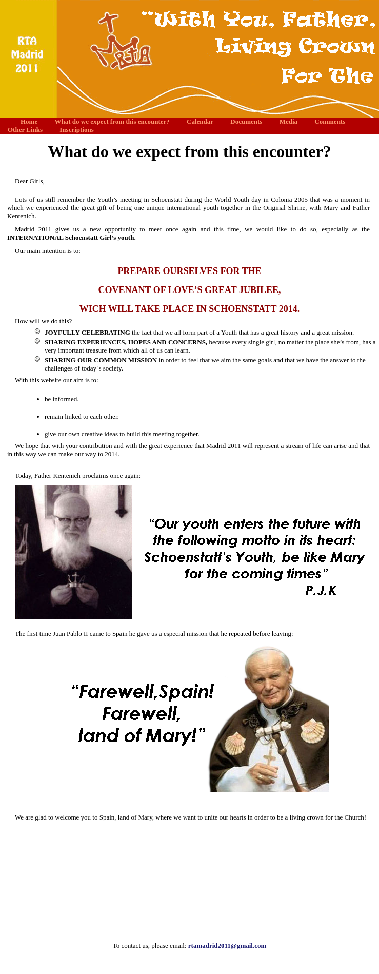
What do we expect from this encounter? (111, 121)
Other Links (25, 129)
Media (288, 121)
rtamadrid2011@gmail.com (227, 945)
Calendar (200, 121)
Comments (329, 121)
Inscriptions (76, 129)
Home (29, 121)
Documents (246, 121)
